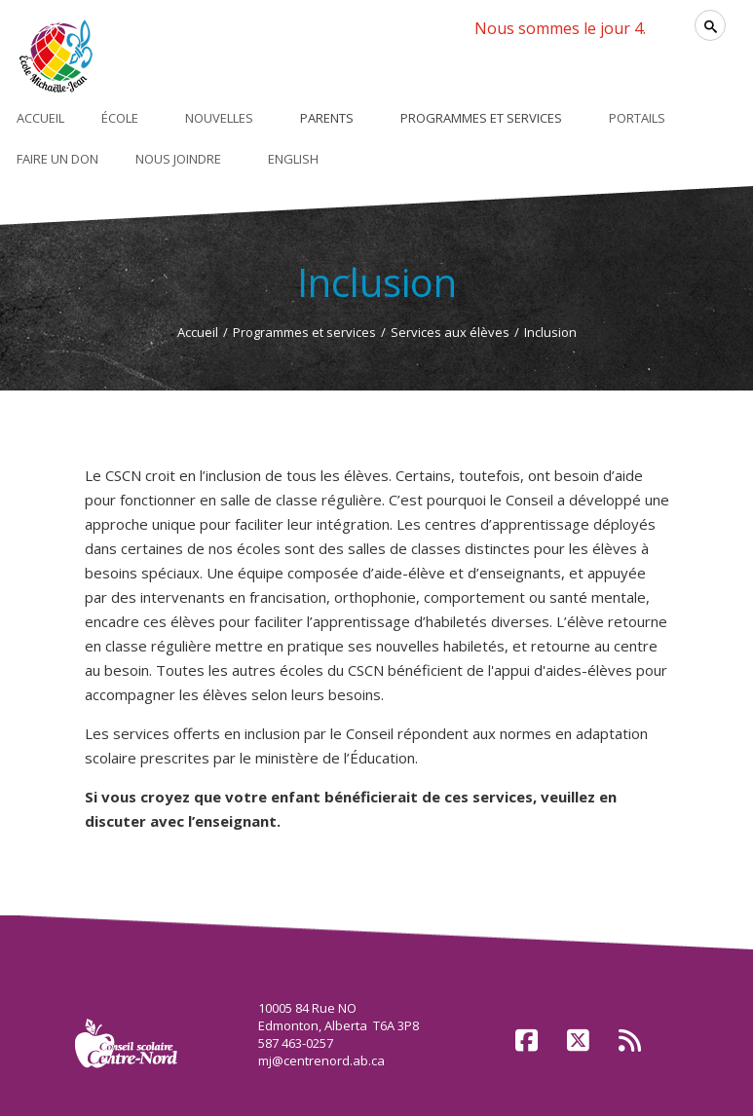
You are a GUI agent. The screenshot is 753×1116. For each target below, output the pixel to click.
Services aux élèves (450, 332)
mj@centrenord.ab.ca (321, 1060)
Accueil (197, 332)
